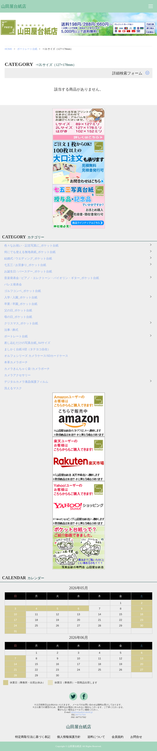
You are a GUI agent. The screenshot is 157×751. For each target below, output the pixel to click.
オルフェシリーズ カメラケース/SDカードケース (37, 355)
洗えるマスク (13, 388)
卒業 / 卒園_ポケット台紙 (20, 304)
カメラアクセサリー (17, 375)
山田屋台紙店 (13, 6)
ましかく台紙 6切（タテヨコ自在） (27, 349)
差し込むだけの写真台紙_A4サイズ (27, 342)
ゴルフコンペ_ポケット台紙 (22, 291)
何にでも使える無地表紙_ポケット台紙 (30, 252)
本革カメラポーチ (16, 362)
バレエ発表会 (13, 284)
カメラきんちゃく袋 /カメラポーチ (27, 368)
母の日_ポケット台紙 (18, 316)
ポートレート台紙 (27, 48)
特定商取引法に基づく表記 (32, 737)
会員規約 (117, 737)
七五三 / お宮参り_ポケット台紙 (25, 265)
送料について (96, 737)
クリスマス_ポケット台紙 (21, 323)
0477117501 (80, 715)
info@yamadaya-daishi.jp (82, 712)
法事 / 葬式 (11, 329)
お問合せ (136, 737)
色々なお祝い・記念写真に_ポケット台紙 (31, 245)
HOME (8, 48)
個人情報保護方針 (68, 737)
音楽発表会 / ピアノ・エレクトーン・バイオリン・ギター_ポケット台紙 (51, 278)
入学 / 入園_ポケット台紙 (20, 297)
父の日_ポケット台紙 (18, 310)
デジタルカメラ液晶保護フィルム (26, 381)
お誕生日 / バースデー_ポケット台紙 (28, 271)
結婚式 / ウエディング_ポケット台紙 (28, 258)
